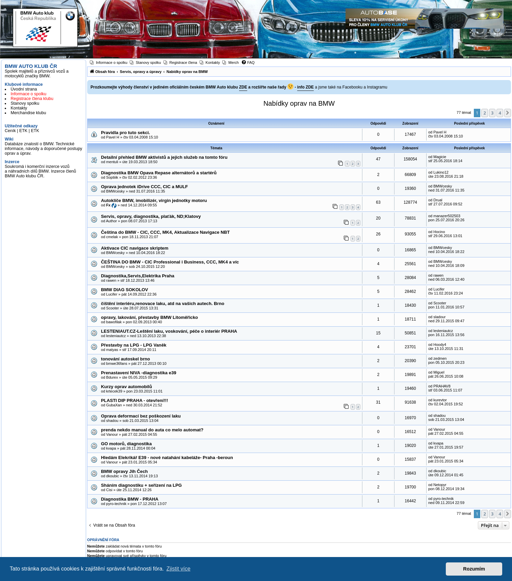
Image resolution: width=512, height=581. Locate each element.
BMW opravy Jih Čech (124, 471)
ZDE (243, 87)
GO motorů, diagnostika (126, 443)
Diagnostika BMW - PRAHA (129, 499)
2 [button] (484, 113)
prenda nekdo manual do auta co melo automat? (152, 429)
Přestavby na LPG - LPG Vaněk (134, 345)
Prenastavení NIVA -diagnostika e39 (138, 372)
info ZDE (305, 87)
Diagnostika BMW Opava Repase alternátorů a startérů (158, 172)
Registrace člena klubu (32, 98)
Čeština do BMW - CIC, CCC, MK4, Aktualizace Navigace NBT (165, 232)
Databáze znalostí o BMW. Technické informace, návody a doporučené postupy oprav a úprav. (43, 149)
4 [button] (499, 113)
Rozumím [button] (474, 569)
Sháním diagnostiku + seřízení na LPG (141, 485)
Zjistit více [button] (178, 569)
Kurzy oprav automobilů (126, 386)
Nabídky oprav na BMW (299, 103)
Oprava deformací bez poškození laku (141, 416)
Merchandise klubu (28, 112)
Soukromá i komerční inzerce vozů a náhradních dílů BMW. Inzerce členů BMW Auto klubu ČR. (40, 171)
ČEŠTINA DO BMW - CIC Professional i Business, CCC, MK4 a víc (170, 261)
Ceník (10, 130)
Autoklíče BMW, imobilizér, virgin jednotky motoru (154, 200)
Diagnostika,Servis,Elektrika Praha (137, 275)
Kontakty (19, 108)
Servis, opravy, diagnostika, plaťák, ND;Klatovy (151, 216)
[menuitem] (108, 62)
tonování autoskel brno (125, 358)
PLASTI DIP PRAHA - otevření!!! (134, 400)
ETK (23, 130)
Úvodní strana (24, 89)
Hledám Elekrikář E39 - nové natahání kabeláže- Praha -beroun (167, 457)
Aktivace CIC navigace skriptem (134, 248)
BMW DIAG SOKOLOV (124, 289)
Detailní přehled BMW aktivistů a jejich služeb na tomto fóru (164, 157)
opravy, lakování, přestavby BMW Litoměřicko (149, 317)
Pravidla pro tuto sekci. (125, 132)
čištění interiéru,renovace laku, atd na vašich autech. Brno (162, 303)
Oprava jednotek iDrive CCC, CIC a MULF (144, 186)
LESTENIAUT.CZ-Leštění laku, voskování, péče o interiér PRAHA (169, 331)
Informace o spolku (29, 94)
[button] (507, 113)
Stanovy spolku (25, 103)
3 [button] (492, 113)
